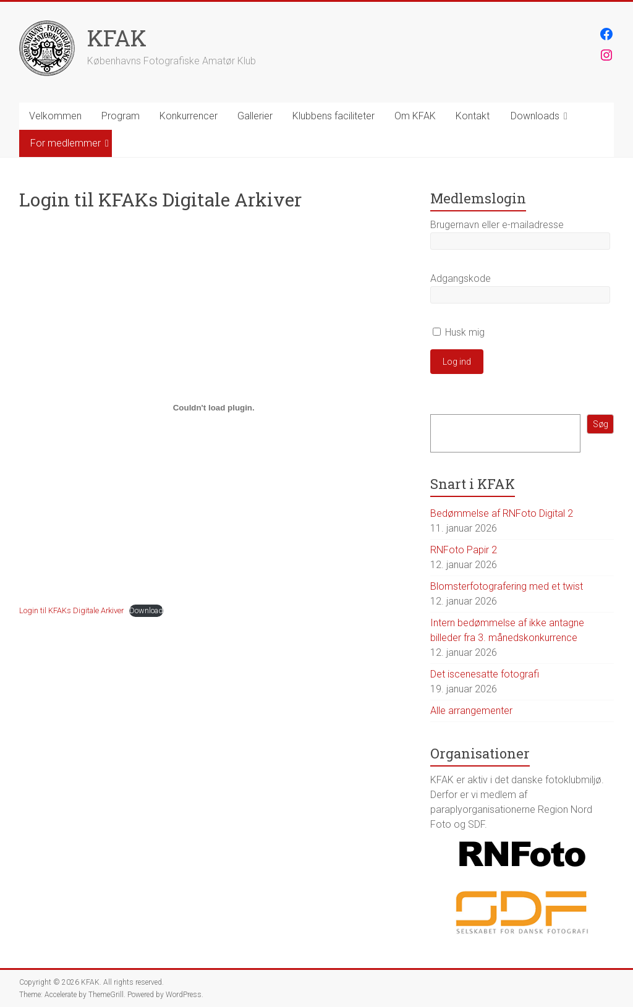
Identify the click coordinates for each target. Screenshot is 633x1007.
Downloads (535, 116)
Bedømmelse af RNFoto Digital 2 (501, 513)
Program (120, 116)
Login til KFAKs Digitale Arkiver (71, 610)
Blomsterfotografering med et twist (506, 586)
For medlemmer (65, 143)
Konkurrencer (188, 116)
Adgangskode (460, 278)
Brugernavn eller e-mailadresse (497, 225)
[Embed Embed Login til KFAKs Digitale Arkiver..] (214, 407)
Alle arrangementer (471, 710)
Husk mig (459, 332)
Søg (600, 424)
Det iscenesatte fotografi (484, 674)
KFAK (117, 38)
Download (146, 610)
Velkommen (55, 116)
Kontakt (473, 116)
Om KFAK (415, 116)
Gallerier (255, 116)
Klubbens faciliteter (333, 116)
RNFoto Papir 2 (463, 550)
